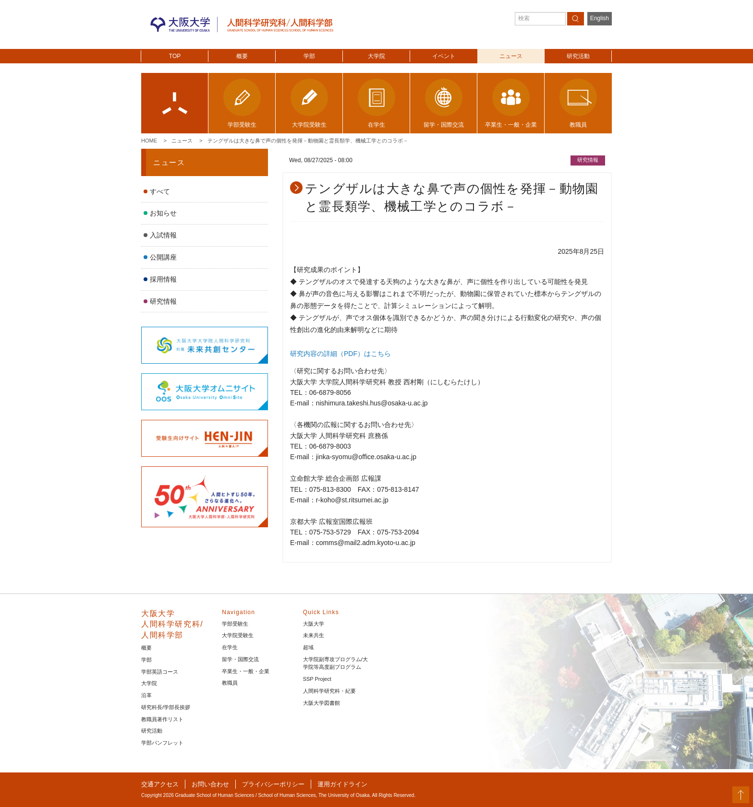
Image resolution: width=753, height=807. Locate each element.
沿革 (146, 695)
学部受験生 (235, 624)
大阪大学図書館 (321, 703)
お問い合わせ (210, 784)
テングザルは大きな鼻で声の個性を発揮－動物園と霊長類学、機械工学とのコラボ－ (307, 140)
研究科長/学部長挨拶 (165, 707)
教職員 (230, 683)
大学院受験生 (238, 635)
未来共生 (313, 635)
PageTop (740, 794)
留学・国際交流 (240, 659)
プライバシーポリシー (273, 784)
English (599, 18)
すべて (160, 191)
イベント (443, 56)
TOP (175, 56)
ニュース (510, 56)
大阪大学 (313, 624)
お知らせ (163, 213)
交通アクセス (160, 784)
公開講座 (163, 257)
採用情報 (163, 279)
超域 (308, 647)
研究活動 (578, 56)
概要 (242, 56)
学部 (309, 56)
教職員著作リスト (162, 719)
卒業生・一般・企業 (245, 671)
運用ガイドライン (342, 784)
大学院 (376, 56)
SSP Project (317, 679)
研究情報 (163, 301)
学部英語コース (159, 672)
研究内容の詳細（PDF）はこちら (340, 353)
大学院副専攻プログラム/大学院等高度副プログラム (335, 663)
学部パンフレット (162, 743)
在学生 (230, 647)
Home (149, 140)
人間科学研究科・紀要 (329, 691)
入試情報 (163, 235)
